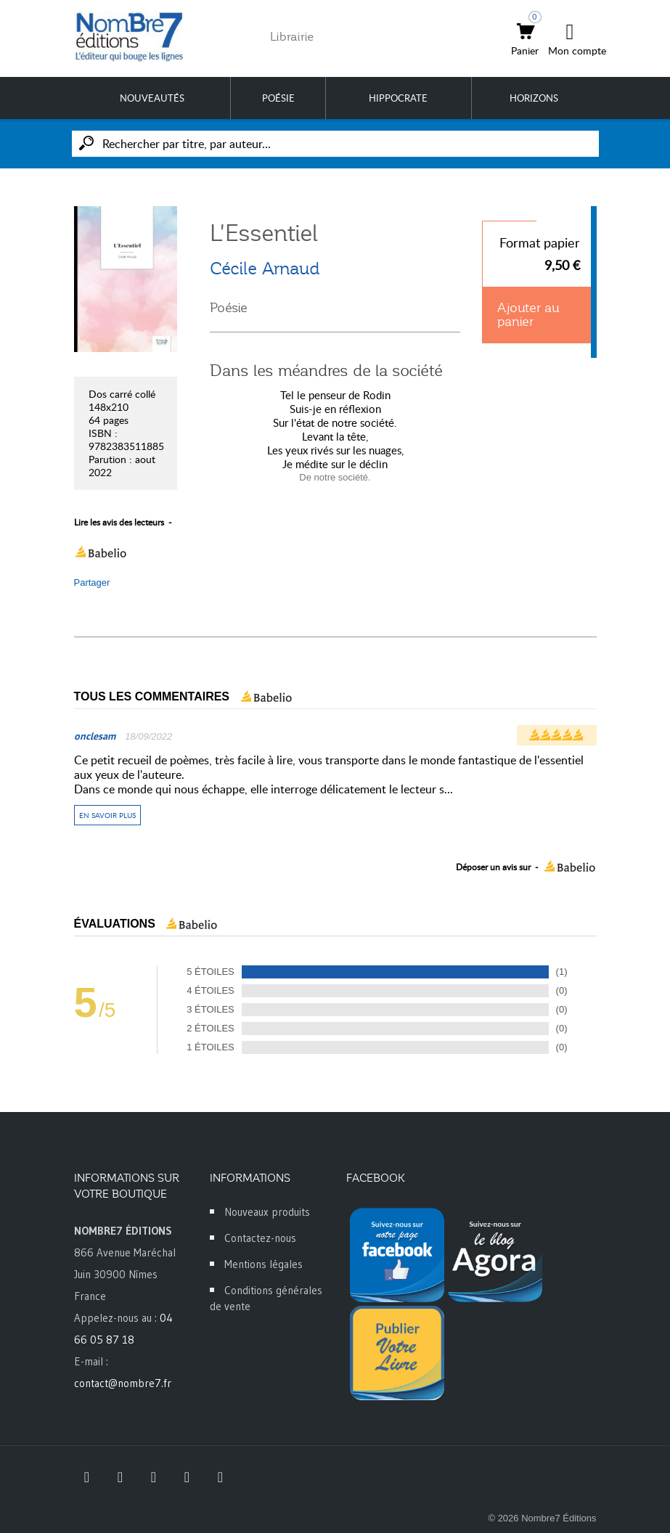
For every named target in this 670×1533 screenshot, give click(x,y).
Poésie (229, 308)
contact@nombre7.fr (122, 1383)
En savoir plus (107, 815)
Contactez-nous (260, 1238)
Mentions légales (263, 1264)
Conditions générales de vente (266, 1298)
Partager (92, 582)
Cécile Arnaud (264, 268)
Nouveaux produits (267, 1212)
